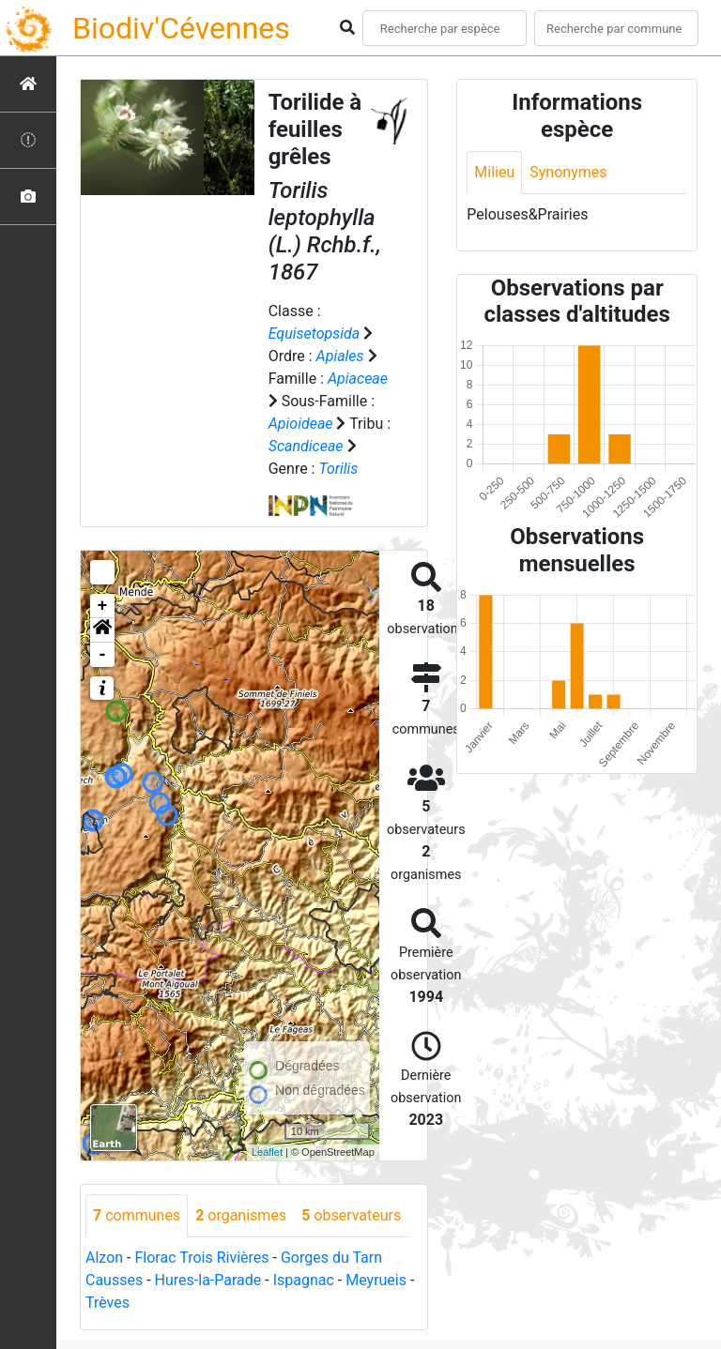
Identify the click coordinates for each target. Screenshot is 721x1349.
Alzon (104, 1257)
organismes (240, 1215)
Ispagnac (303, 1280)
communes (136, 1215)
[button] (102, 630)
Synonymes (567, 172)
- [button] (103, 655)
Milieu (494, 172)
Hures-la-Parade (208, 1280)
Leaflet (267, 1152)
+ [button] (103, 606)
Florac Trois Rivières (201, 1257)
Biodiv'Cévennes (181, 28)
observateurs (351, 1215)
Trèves (107, 1302)
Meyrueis (376, 1280)
